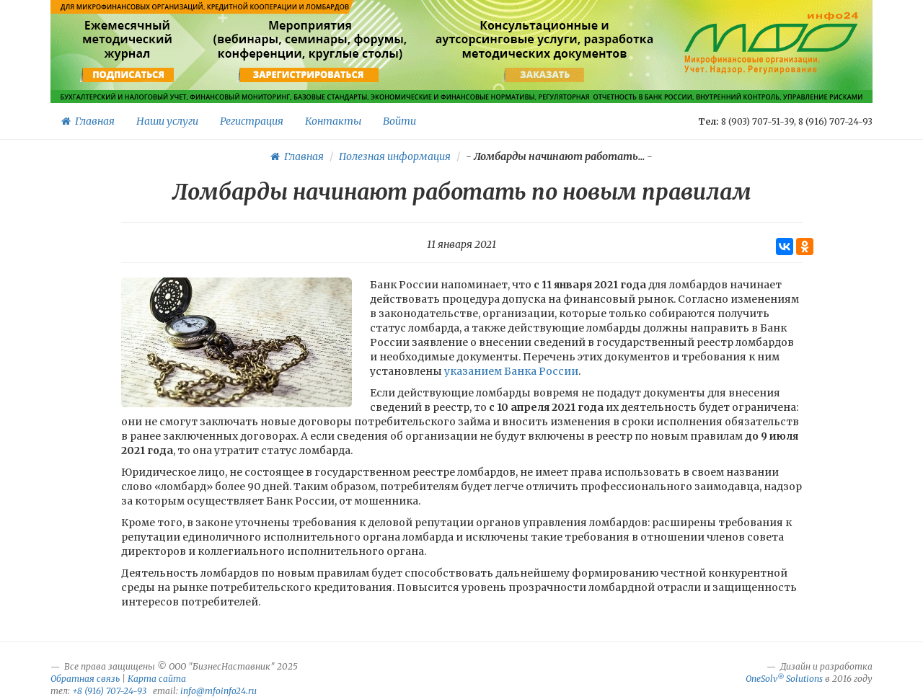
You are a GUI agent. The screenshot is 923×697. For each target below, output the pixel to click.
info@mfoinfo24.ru (218, 690)
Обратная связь (85, 678)
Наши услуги (167, 121)
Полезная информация (395, 156)
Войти (399, 121)
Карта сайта (157, 678)
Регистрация (251, 121)
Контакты (333, 121)
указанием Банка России (511, 371)
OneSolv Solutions (784, 678)
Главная (88, 121)
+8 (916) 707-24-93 (109, 690)
